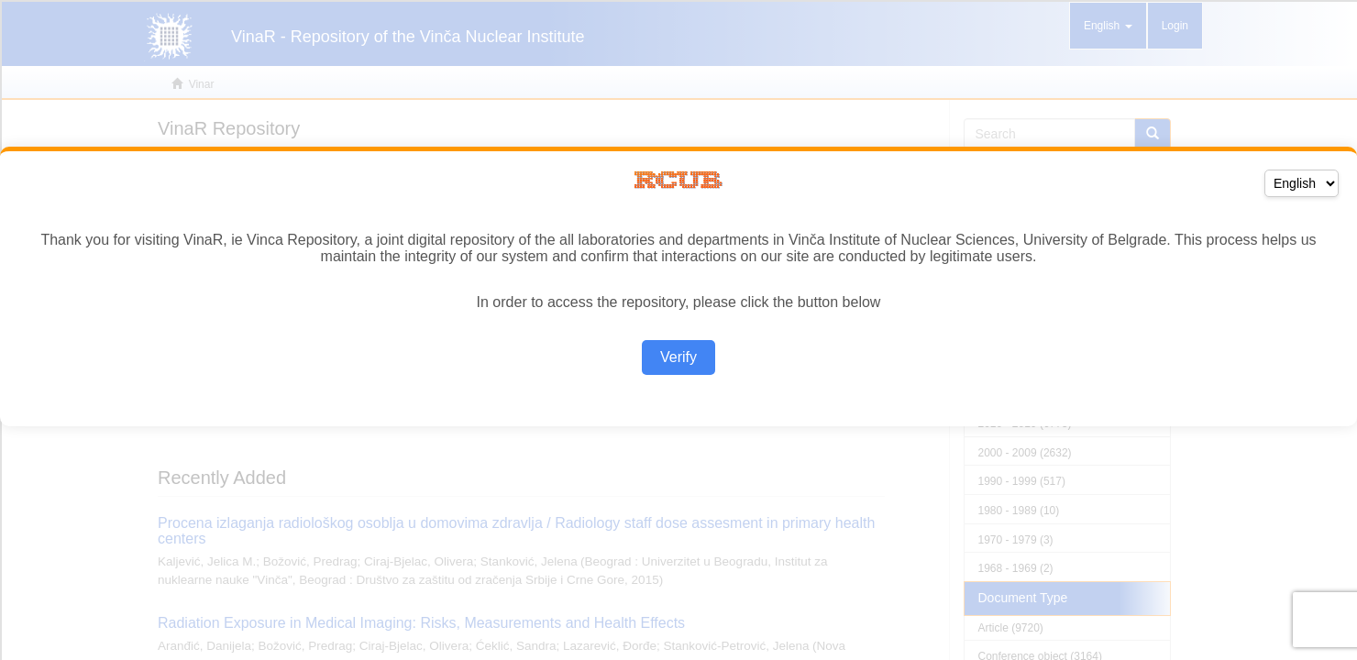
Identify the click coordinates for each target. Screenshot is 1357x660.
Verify (678, 357)
